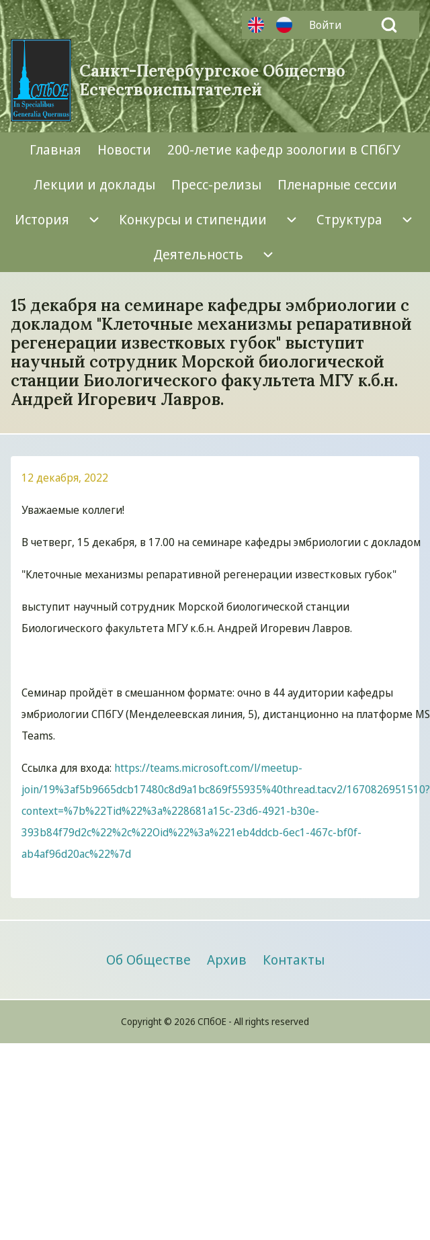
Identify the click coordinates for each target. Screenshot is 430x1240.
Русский (284, 25)
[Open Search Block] (389, 25)
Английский (256, 25)
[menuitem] (328, 25)
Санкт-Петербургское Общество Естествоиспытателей (212, 80)
